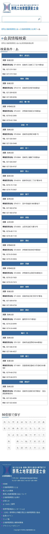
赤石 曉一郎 (24, 102)
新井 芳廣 (24, 264)
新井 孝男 (24, 287)
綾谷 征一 (24, 148)
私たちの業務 (8, 491)
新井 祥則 (24, 217)
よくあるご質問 (9, 504)
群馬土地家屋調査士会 (9, 29)
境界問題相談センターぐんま (14, 509)
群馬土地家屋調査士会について (15, 494)
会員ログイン (8, 516)
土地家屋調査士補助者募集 (13, 522)
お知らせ (6, 501)
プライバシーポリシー (11, 526)
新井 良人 (24, 171)
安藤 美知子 (24, 382)
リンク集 (6, 519)
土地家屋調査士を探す (28, 29)
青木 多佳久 (24, 56)
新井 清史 (24, 241)
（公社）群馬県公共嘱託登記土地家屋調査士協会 (21, 512)
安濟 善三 (24, 356)
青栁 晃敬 (24, 79)
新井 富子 (24, 194)
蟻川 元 (24, 333)
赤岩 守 (24, 125)
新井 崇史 (24, 310)
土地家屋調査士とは (10, 487)
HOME (5, 484)
